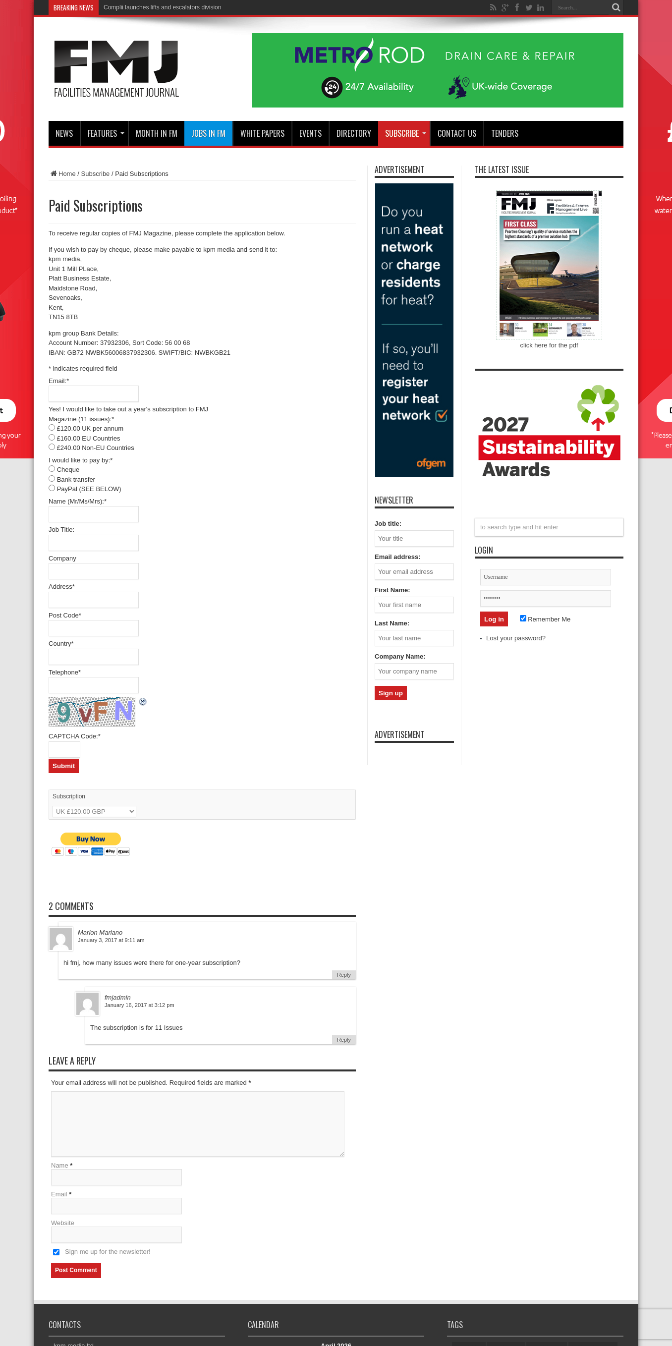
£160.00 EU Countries (88, 438)
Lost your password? (516, 638)
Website (62, 1223)
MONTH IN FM (156, 133)
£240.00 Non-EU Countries (95, 447)
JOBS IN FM (208, 133)
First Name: (392, 590)
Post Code (65, 615)
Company (62, 558)
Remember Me (545, 619)
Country (61, 643)
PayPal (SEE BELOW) (89, 489)
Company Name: (400, 656)
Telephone (65, 672)
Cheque (68, 469)
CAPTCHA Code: (75, 736)
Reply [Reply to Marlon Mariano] (344, 975)
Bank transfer (76, 479)
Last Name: (392, 623)
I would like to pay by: (80, 460)
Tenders (504, 133)
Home (62, 173)
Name (59, 1165)
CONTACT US (457, 133)
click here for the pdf (549, 345)
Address (62, 586)
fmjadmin (118, 997)
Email (59, 1194)
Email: (59, 381)
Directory (353, 133)
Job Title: (61, 529)
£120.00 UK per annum (90, 428)
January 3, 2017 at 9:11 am (111, 940)
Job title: (388, 523)
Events (310, 133)
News (64, 133)
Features (106, 133)
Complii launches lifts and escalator (150, 7)
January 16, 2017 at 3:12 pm (139, 1005)
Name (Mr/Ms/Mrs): (78, 501)
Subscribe (405, 133)
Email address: (398, 557)
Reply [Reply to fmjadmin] (344, 1040)
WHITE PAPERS (262, 133)
